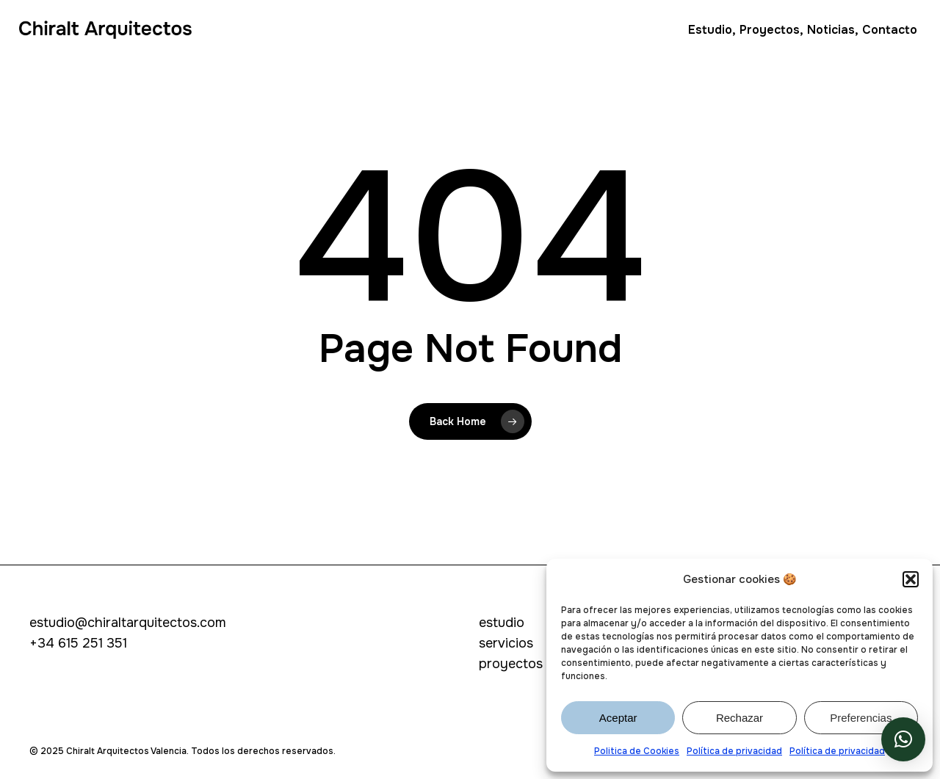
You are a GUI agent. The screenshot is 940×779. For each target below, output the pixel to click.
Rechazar (739, 717)
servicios (506, 643)
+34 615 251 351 (78, 643)
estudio (501, 623)
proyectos (511, 664)
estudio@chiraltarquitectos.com (127, 623)
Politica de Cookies (636, 751)
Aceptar (618, 717)
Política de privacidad (734, 751)
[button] (910, 579)
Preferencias (861, 717)
